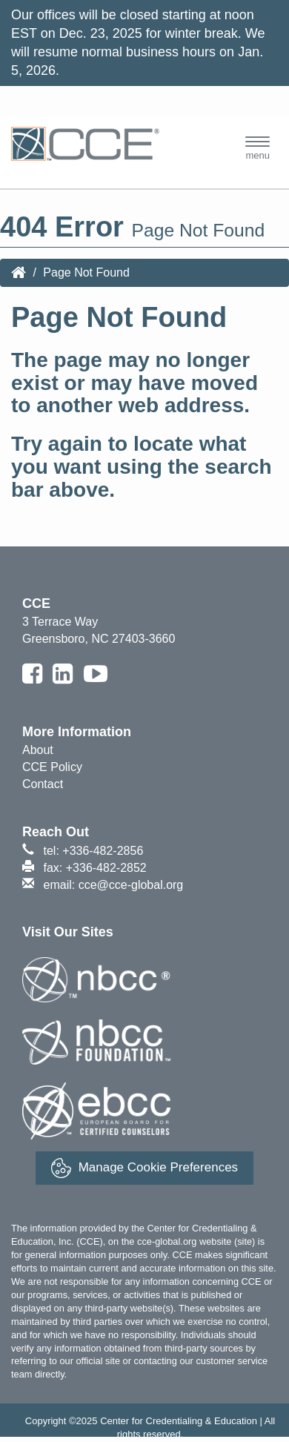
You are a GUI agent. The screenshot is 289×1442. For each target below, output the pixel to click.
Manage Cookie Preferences (144, 1168)
